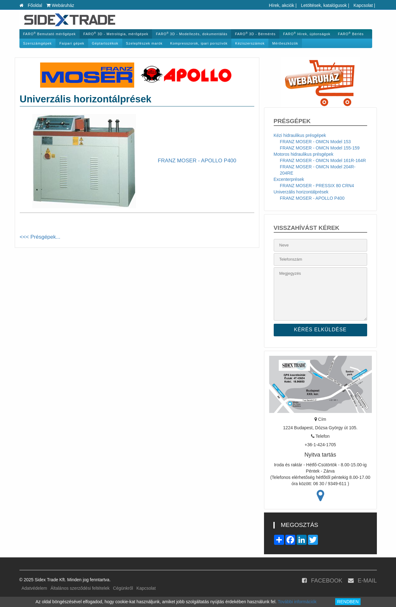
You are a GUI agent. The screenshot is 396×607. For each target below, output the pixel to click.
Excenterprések (289, 179)
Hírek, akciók (281, 5)
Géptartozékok (105, 43)
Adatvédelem (34, 588)
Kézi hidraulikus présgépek (300, 135)
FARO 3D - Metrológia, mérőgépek (115, 34)
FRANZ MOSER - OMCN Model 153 (315, 141)
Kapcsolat (362, 5)
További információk (297, 601)
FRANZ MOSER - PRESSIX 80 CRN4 (317, 185)
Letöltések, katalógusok (324, 5)
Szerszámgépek (37, 43)
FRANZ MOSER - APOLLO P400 (312, 198)
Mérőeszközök (285, 43)
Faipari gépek (71, 43)
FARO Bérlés (351, 34)
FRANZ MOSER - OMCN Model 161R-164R (323, 160)
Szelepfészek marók (144, 43)
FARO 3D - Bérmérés (255, 34)
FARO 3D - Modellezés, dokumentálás (191, 34)
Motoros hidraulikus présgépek (304, 154)
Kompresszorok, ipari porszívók (199, 43)
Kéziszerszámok (250, 43)
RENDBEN (347, 601)
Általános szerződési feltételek (79, 588)
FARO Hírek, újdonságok (306, 34)
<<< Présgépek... (40, 237)
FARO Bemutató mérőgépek (49, 34)
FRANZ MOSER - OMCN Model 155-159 (320, 147)
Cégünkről (123, 588)
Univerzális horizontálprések (301, 191)
